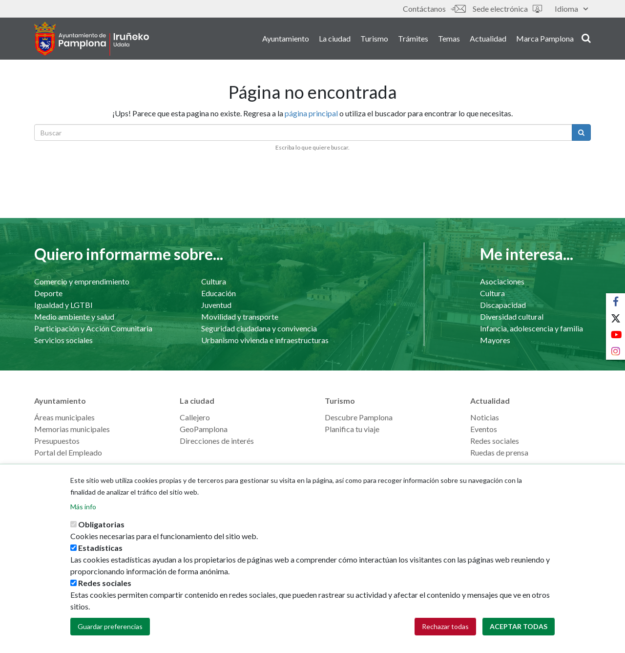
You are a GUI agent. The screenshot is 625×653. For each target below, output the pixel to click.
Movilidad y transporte (239, 316)
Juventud (216, 304)
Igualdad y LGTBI (63, 304)
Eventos (483, 429)
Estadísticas (100, 561)
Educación (218, 293)
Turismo (374, 38)
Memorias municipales (72, 429)
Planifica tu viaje (352, 429)
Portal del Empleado (68, 452)
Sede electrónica (507, 8)
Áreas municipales (64, 417)
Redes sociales (494, 440)
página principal (311, 113)
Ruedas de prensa (499, 452)
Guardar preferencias (110, 639)
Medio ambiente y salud (74, 316)
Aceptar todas (518, 639)
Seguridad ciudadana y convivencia (259, 328)
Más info (83, 520)
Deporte (48, 293)
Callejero (195, 417)
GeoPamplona (204, 429)
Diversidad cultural (511, 316)
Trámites (413, 38)
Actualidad (488, 38)
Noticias (484, 417)
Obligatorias (101, 537)
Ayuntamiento (285, 38)
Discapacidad (503, 304)
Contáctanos (434, 8)
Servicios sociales (63, 340)
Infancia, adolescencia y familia (531, 328)
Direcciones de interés (217, 440)
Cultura (213, 281)
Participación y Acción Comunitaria (93, 328)
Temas (449, 38)
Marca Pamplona (545, 38)
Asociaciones (502, 281)
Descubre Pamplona (359, 417)
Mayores (495, 340)
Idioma (571, 8)
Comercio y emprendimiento (81, 281)
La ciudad (335, 38)
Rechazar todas (445, 639)
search (586, 38)
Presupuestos (57, 440)
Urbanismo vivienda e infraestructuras (265, 340)
